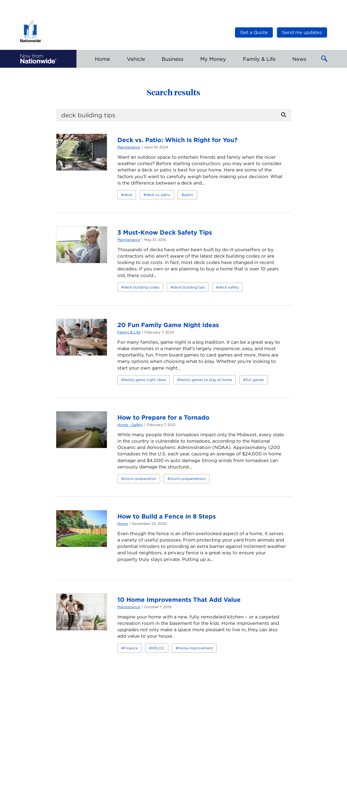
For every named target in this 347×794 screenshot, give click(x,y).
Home (122, 524)
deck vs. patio (158, 195)
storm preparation (140, 479)
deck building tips (189, 287)
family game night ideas (145, 380)
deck (128, 195)
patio (188, 195)
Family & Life (128, 332)
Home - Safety (130, 425)
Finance (131, 648)
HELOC (158, 648)
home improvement (195, 648)
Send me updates (302, 32)
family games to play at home (206, 380)
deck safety (229, 287)
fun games (255, 380)
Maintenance (128, 147)
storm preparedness (188, 479)
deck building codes (141, 287)
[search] (173, 115)
